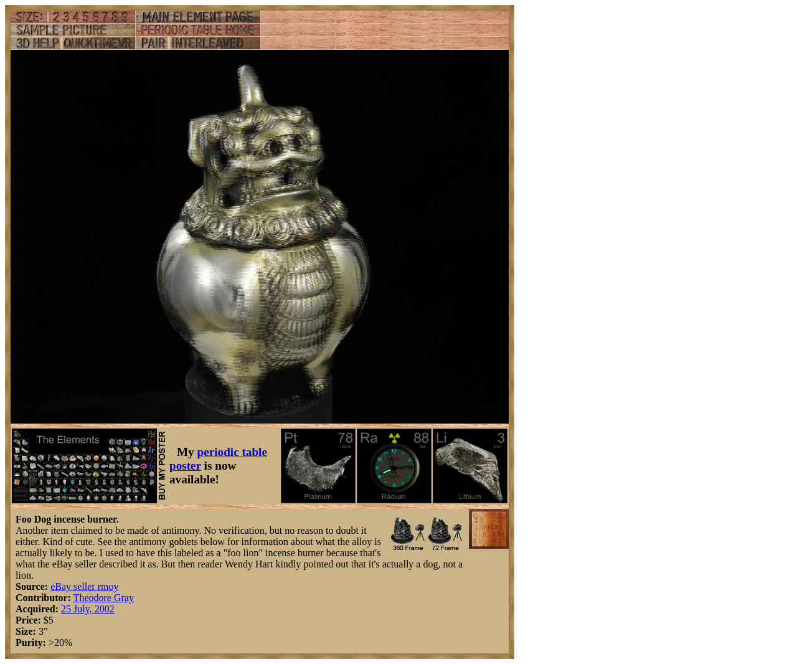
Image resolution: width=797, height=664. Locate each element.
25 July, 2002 (88, 609)
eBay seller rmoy (84, 586)
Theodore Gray (103, 597)
